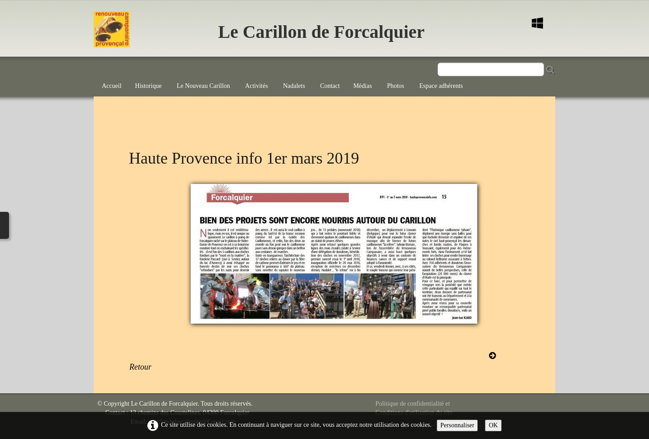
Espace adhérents (441, 85)
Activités (257, 85)
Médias (363, 85)
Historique (149, 85)
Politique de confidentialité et (412, 403)
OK (493, 425)
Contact (330, 85)
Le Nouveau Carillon (204, 85)
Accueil (112, 85)
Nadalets (294, 85)
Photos (396, 85)
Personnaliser (457, 425)
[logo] (139, 33)
